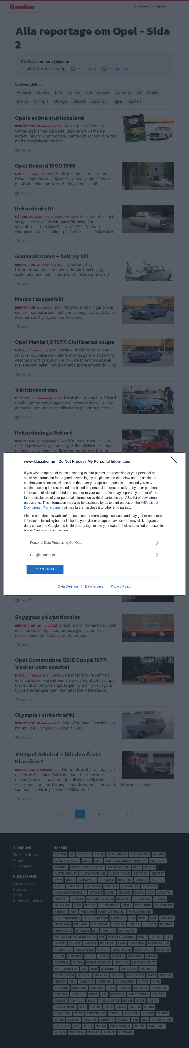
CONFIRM (48, 569)
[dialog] (94, 524)
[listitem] (94, 542)
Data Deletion (68, 586)
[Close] (175, 461)
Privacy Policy (121, 586)
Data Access (94, 586)
